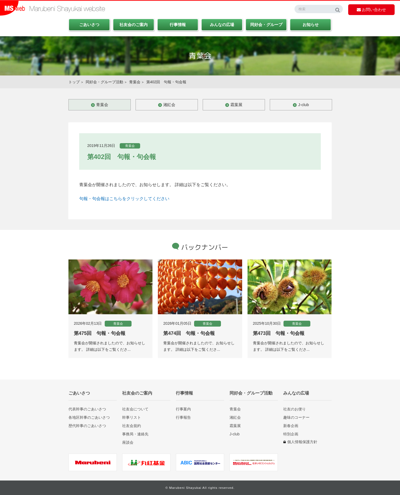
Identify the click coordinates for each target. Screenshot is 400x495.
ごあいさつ (89, 24)
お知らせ (311, 24)
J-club (303, 104)
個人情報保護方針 (302, 442)
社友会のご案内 (133, 24)
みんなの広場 (222, 24)
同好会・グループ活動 (104, 82)
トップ (74, 82)
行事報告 (183, 417)
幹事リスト (131, 417)
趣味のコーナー (296, 417)
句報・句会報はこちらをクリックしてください (124, 198)
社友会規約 (131, 426)
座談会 (127, 442)
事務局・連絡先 (135, 434)
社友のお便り (294, 409)
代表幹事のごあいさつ (87, 409)
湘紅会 (169, 104)
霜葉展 (236, 104)
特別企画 (290, 434)
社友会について (135, 409)
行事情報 (178, 24)
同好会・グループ (266, 24)
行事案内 (183, 409)
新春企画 (290, 426)
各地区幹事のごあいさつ (89, 417)
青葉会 (134, 82)
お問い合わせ (371, 9)
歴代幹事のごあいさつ (87, 426)
